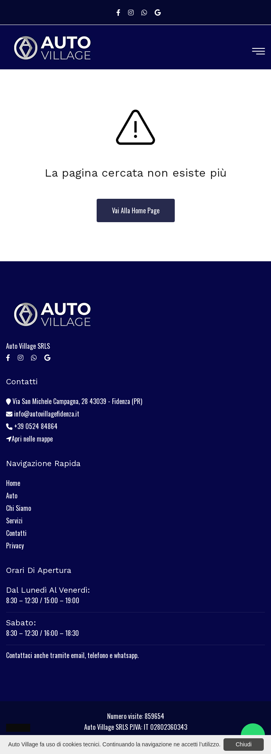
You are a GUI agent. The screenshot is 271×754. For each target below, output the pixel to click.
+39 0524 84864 (32, 426)
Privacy (15, 545)
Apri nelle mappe (29, 439)
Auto (11, 495)
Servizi (14, 520)
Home (13, 483)
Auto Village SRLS (28, 346)
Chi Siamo (18, 508)
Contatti (16, 533)
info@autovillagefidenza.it (42, 414)
